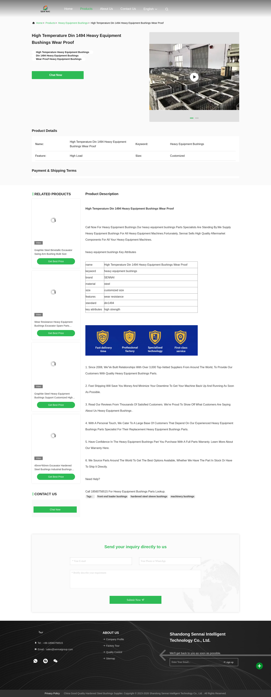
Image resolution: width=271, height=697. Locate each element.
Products (86, 9)
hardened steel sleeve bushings (149, 496)
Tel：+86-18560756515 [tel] (48, 643)
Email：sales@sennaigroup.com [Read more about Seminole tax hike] (53, 649)
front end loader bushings (112, 496)
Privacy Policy (52, 693)
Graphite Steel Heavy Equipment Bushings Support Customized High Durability (53, 397)
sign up (228, 662)
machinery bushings (182, 496)
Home (68, 9)
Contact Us (128, 9)
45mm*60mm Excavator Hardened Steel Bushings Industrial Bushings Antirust (53, 469)
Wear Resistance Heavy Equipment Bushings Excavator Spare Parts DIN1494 (53, 326)
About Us (106, 9)
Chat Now (57, 75)
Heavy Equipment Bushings (73, 23)
